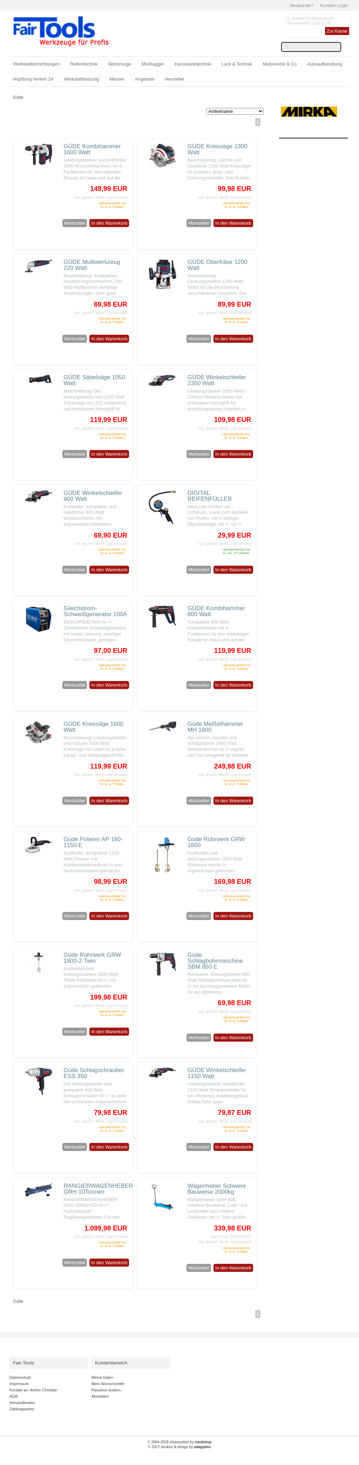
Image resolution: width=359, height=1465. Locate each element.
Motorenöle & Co (280, 64)
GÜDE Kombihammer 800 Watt (216, 611)
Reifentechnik (84, 64)
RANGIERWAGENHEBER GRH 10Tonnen (98, 1189)
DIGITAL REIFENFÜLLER (210, 496)
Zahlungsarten (21, 1409)
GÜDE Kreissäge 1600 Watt (93, 727)
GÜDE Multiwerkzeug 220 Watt (91, 265)
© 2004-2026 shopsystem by (180, 1442)
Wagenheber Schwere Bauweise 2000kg (217, 1189)
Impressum (19, 1384)
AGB (13, 1396)
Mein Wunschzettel (108, 1384)
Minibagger (153, 64)
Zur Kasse (337, 31)
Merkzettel (74, 223)
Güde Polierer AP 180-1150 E (93, 842)
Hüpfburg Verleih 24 (33, 79)
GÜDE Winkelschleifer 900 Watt (92, 496)
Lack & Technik (237, 64)
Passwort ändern (106, 1390)
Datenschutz (20, 1377)
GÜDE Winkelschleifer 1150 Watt (217, 1073)
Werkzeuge (119, 64)
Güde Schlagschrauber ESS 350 (93, 1073)
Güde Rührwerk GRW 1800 (216, 842)
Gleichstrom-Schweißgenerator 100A (95, 611)
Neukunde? (301, 5)
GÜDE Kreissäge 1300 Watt (218, 149)
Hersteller (174, 79)
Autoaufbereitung (324, 64)
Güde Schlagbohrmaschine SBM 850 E (215, 961)
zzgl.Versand (117, 197)
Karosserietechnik (193, 64)
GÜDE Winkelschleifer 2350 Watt (217, 380)
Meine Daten (103, 1377)
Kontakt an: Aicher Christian (33, 1390)
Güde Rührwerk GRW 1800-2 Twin (92, 958)
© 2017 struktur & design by (179, 1447)
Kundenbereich (111, 1362)
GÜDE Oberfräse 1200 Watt (218, 265)
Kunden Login (334, 5)
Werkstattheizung (81, 79)
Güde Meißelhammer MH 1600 (215, 727)
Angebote (145, 79)
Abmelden (100, 1396)
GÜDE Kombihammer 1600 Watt (92, 149)
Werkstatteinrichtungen (36, 64)
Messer (116, 79)
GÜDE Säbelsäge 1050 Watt (94, 380)
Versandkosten (22, 1403)
